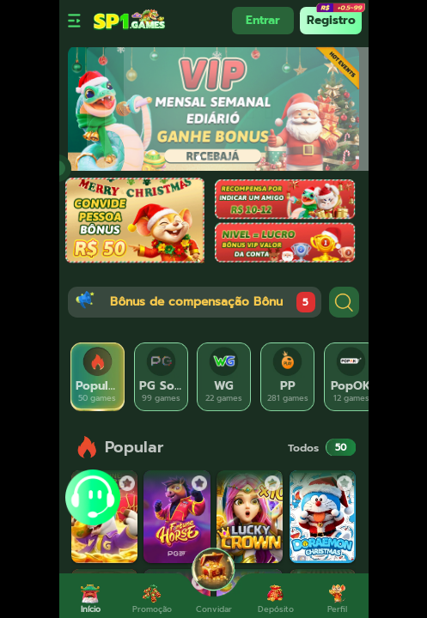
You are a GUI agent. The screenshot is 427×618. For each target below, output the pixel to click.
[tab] (98, 376)
